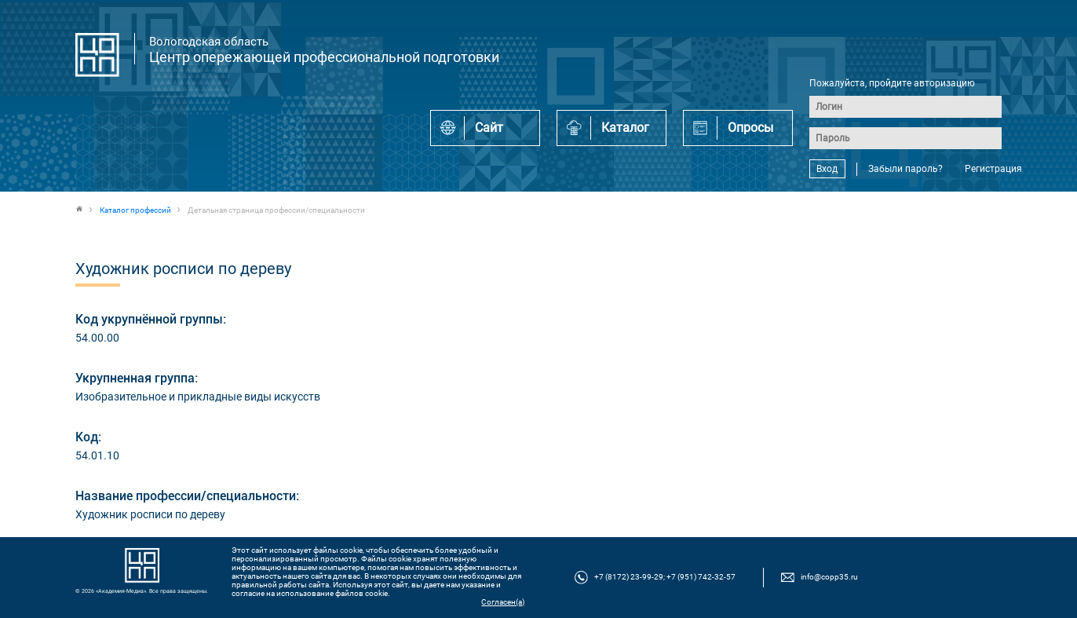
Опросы (750, 127)
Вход (827, 168)
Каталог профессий (135, 210)
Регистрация (993, 168)
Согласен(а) (502, 602)
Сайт (489, 127)
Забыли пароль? (905, 168)
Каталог (625, 127)
